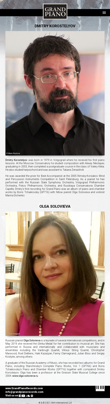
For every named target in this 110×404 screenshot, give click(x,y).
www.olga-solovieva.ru (25, 375)
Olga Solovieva (32, 340)
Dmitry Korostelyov (16, 160)
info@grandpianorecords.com (24, 391)
